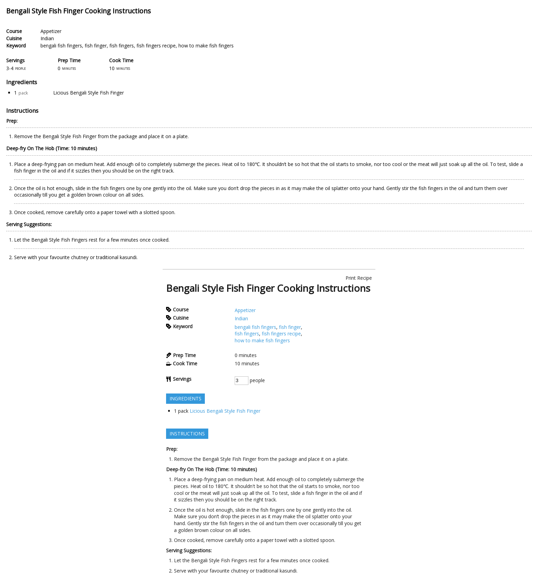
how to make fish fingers (206, 45)
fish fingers (121, 45)
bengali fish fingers (61, 45)
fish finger (96, 45)
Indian (47, 38)
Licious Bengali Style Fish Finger (88, 92)
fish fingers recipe (156, 45)
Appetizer (50, 31)
